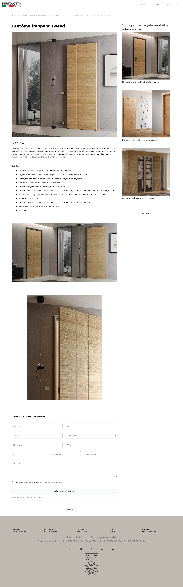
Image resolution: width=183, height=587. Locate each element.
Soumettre (72, 509)
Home (14, 15)
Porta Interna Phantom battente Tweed (97, 15)
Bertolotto (145, 213)
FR (177, 4)
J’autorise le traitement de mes (37, 482)
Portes (130, 4)
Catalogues (156, 4)
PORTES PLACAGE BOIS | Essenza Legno (34, 15)
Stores (168, 4)
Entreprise (142, 4)
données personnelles (53, 482)
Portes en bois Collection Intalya (66, 15)
